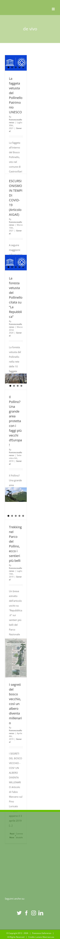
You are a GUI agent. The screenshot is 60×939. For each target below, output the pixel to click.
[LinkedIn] (40, 913)
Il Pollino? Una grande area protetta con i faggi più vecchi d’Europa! (15, 421)
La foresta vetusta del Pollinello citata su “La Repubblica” (15, 297)
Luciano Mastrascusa (44, 937)
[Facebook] (26, 913)
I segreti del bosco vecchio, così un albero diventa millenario (15, 703)
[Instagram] (33, 913)
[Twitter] (19, 913)
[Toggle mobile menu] (53, 9)
